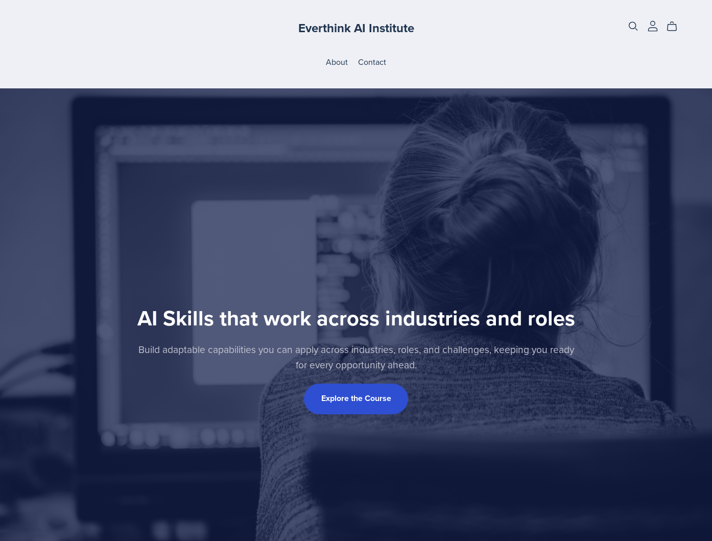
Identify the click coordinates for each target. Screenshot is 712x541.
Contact (372, 62)
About (337, 62)
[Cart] (676, 26)
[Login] (653, 25)
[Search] (633, 26)
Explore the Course (356, 398)
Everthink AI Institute (356, 28)
